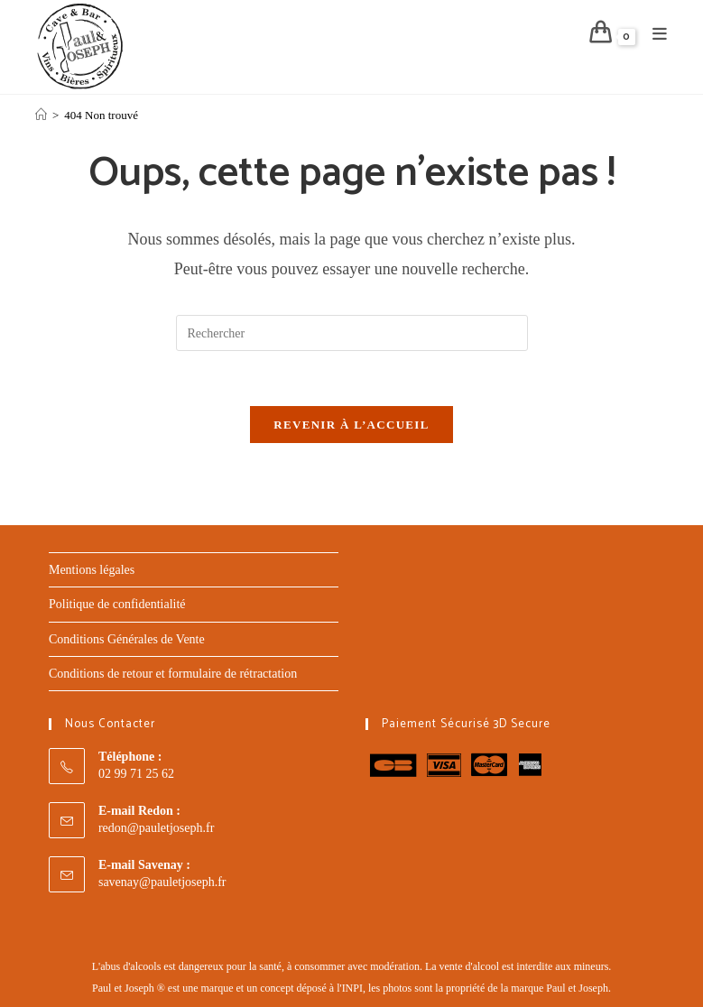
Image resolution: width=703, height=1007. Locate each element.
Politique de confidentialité (117, 604)
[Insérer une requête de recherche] (352, 333)
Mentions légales (91, 570)
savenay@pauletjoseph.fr (162, 882)
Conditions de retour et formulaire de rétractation (173, 673)
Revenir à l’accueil (351, 424)
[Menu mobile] (653, 35)
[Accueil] (41, 115)
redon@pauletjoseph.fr (156, 828)
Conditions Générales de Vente (127, 639)
